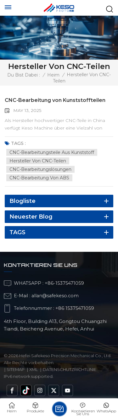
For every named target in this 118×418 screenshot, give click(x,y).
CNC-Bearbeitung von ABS (39, 178)
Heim (53, 74)
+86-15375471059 (64, 283)
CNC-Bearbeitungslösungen (40, 169)
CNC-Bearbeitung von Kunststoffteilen (55, 100)
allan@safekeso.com (55, 296)
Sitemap (16, 369)
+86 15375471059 (74, 308)
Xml (33, 369)
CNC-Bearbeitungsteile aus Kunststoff (51, 152)
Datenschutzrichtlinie (69, 369)
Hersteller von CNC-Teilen (37, 161)
